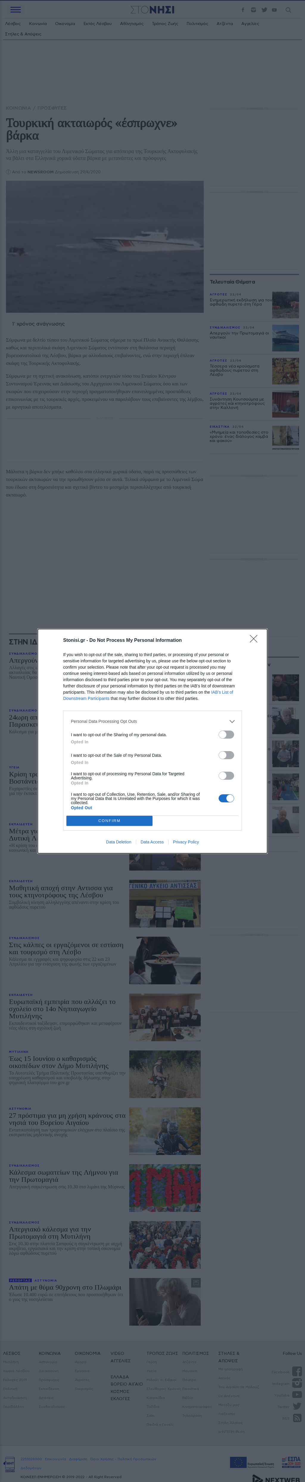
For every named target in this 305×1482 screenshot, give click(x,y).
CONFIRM (109, 820)
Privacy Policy (186, 842)
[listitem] (152, 721)
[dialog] (152, 741)
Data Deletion (118, 842)
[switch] (226, 735)
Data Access (152, 842)
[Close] (255, 640)
